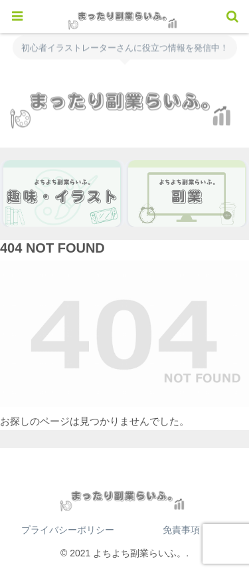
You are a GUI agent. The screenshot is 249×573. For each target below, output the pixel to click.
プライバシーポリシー (67, 529)
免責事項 (181, 529)
